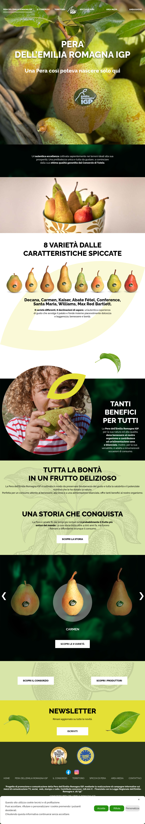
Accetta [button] (101, 808)
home (7, 778)
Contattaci (135, 778)
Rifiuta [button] (117, 808)
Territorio (78, 778)
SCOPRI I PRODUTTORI (109, 680)
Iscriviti (72, 731)
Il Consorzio (60, 778)
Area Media (117, 778)
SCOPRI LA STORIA (72, 539)
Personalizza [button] (132, 808)
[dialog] (72, 810)
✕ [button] (139, 799)
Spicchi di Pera (98, 778)
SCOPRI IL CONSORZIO (36, 680)
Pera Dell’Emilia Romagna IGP (31, 778)
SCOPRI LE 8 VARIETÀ (72, 644)
